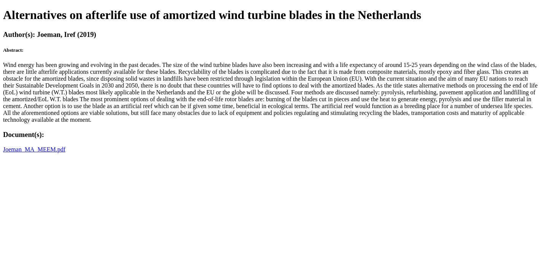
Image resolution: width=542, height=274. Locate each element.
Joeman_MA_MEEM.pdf (34, 149)
